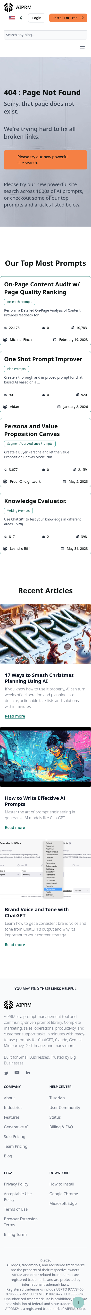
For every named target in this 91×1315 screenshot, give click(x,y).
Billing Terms (15, 1234)
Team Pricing (15, 1146)
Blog (8, 1156)
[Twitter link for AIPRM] (6, 1073)
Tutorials (57, 1098)
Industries (13, 1107)
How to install (62, 1184)
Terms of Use (16, 1209)
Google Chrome (64, 1193)
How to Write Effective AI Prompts (35, 801)
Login (36, 17)
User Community (65, 1107)
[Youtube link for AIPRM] (17, 1074)
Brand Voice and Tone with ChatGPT (37, 912)
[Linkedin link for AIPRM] (29, 1074)
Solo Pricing (14, 1136)
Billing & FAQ (61, 1127)
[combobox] (45, 34)
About (9, 1098)
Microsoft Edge (63, 1203)
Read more (15, 716)
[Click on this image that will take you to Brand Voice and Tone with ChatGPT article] (45, 868)
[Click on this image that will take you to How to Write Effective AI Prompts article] (45, 757)
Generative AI (16, 1127)
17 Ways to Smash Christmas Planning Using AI (39, 678)
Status (55, 1117)
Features (12, 1117)
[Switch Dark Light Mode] (21, 18)
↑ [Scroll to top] (78, 1302)
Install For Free (68, 17)
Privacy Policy (16, 1184)
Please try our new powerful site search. (42, 159)
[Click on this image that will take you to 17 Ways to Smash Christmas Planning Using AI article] (45, 634)
